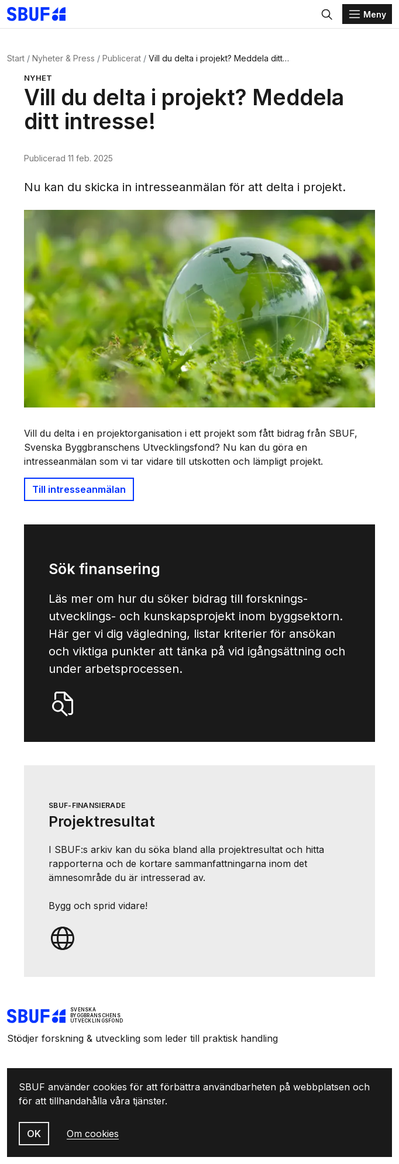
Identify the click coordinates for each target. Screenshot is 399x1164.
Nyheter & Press (63, 58)
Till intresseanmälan (79, 489)
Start (16, 58)
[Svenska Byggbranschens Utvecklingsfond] (42, 14)
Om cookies (93, 1133)
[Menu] (367, 14)
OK (34, 1133)
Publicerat (121, 58)
